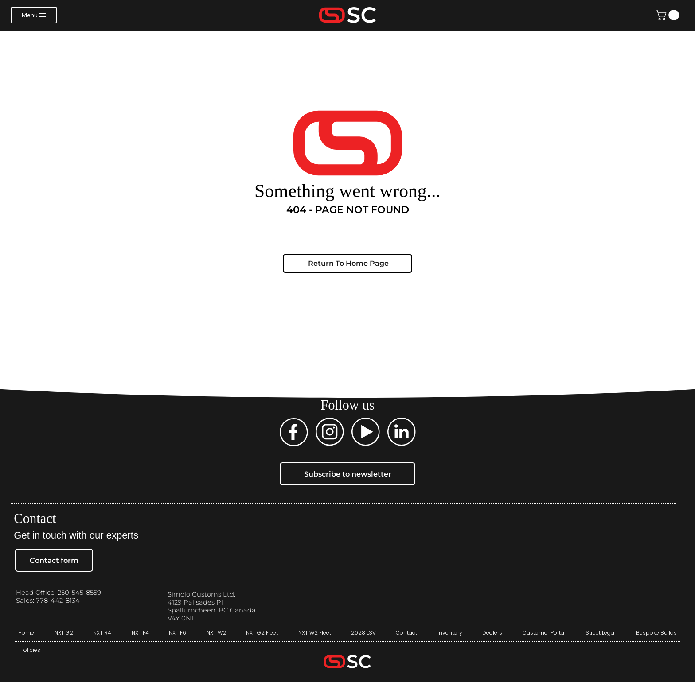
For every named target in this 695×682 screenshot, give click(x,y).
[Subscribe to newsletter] (348, 473)
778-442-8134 (57, 600)
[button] (669, 15)
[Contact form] (54, 560)
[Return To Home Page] (347, 263)
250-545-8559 (79, 593)
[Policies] (30, 650)
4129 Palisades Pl (195, 602)
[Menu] (34, 15)
